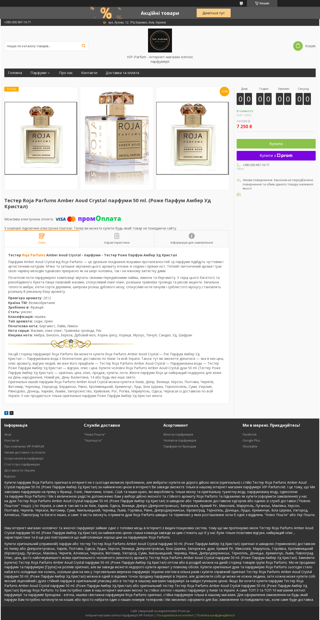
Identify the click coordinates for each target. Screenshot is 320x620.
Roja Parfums (33, 255)
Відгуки (9, 476)
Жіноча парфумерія (178, 434)
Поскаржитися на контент (175, 615)
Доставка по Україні (19, 470)
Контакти (89, 73)
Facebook (250, 434)
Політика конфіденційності (216, 615)
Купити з (276, 155)
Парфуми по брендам (179, 446)
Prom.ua (184, 611)
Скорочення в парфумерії (23, 458)
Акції (7, 434)
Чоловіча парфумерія (179, 440)
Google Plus (251, 440)
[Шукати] (83, 46)
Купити (276, 144)
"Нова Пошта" (95, 434)
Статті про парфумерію (22, 464)
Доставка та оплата (122, 73)
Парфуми (38, 73)
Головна (15, 73)
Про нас (66, 73)
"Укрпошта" (93, 440)
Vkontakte (250, 446)
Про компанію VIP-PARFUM (24, 446)
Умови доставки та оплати (24, 452)
